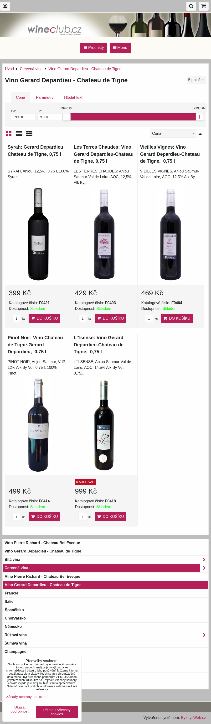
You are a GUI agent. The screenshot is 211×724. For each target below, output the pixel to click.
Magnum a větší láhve (24, 668)
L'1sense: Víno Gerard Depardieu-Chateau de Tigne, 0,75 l (99, 344)
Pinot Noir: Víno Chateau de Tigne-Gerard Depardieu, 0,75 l (35, 344)
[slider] (66, 117)
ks (18, 318)
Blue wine (13, 685)
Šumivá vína (16, 643)
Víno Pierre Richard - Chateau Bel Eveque (42, 543)
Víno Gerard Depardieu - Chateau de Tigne (43, 551)
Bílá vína (106, 560)
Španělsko (14, 610)
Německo (13, 627)
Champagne (15, 652)
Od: (23, 115)
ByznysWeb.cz (193, 718)
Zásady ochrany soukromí (26, 697)
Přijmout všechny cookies (57, 712)
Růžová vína (106, 635)
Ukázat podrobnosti (19, 709)
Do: (49, 115)
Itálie (9, 601)
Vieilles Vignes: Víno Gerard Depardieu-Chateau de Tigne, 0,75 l (170, 154)
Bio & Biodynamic (24, 660)
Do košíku (44, 318)
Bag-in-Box (15, 677)
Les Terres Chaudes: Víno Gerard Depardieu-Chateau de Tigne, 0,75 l (104, 154)
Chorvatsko (15, 618)
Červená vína (106, 568)
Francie (11, 593)
